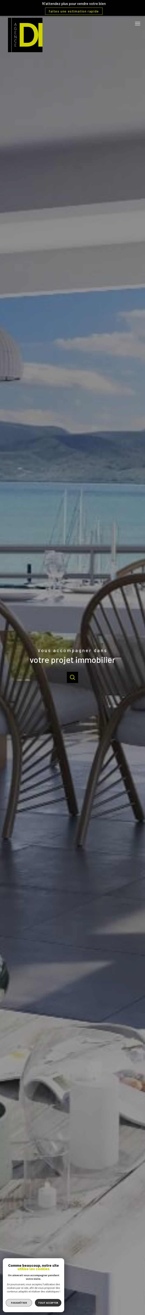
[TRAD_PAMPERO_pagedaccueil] (25, 51)
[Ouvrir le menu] (139, 24)
